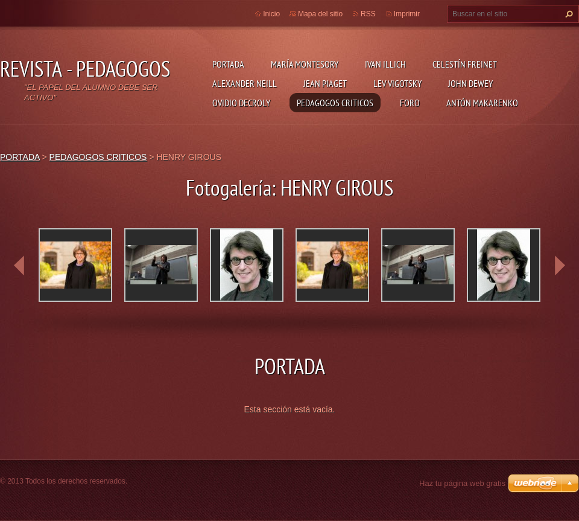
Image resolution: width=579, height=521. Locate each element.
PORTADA (228, 64)
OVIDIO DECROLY (241, 103)
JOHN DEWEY (470, 83)
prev (19, 265)
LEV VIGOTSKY (397, 83)
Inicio (271, 14)
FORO (410, 103)
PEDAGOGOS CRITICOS (335, 103)
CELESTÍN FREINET (464, 64)
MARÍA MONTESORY (304, 64)
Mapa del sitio (320, 14)
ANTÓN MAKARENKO (482, 103)
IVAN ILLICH (385, 64)
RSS (368, 14)
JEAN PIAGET (325, 83)
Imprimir (407, 14)
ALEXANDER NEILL (244, 83)
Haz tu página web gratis (462, 483)
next (560, 265)
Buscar (567, 14)
